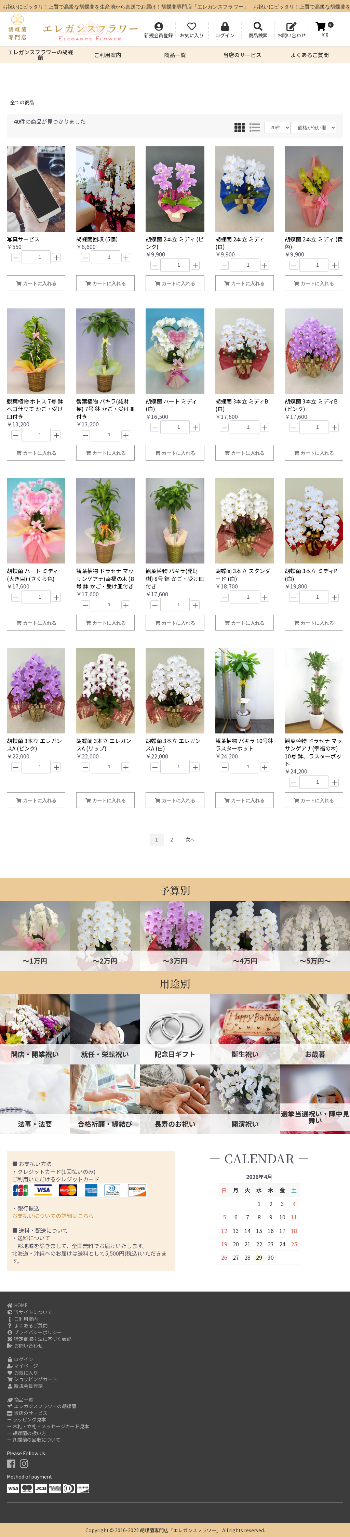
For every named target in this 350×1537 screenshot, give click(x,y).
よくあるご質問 (310, 55)
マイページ (22, 1366)
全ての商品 (22, 102)
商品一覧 (175, 55)
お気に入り (22, 1372)
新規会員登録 (25, 1386)
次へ (190, 839)
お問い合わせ (25, 1345)
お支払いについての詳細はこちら (53, 1215)
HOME (17, 1305)
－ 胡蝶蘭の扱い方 (26, 1433)
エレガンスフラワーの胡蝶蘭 (40, 55)
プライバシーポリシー (34, 1332)
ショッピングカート (32, 1379)
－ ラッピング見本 (26, 1419)
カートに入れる (36, 283)
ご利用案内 (107, 55)
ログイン (20, 1359)
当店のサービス (242, 55)
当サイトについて (29, 1312)
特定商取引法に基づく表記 (39, 1339)
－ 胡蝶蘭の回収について (33, 1439)
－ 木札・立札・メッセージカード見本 (48, 1426)
